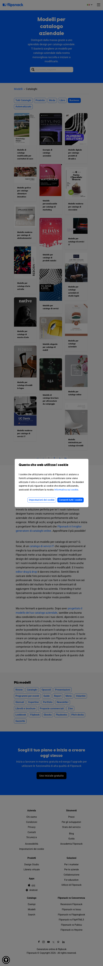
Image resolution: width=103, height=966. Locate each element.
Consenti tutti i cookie (70, 499)
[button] (6, 960)
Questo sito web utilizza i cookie (51, 467)
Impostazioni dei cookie (42, 499)
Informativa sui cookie (66, 489)
